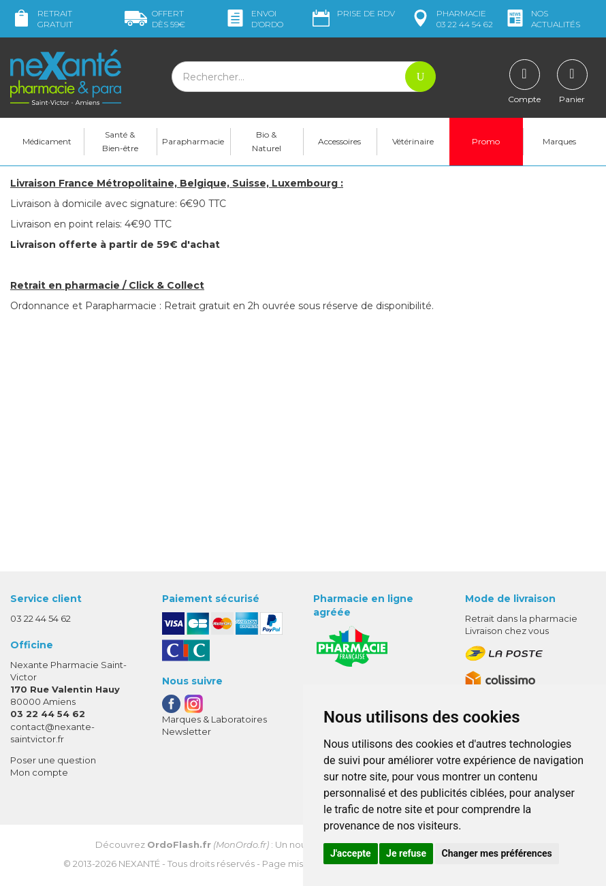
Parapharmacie (193, 143)
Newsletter (186, 734)
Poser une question (53, 762)
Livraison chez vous (507, 633)
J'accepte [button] (350, 853)
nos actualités (542, 18)
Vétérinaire (413, 143)
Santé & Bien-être (120, 143)
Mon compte (39, 775)
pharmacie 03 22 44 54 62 (451, 18)
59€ (155, 18)
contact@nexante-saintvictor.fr (52, 734)
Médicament (46, 143)
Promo (486, 143)
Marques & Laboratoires (214, 721)
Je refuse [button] (406, 853)
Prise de (352, 13)
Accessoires (339, 143)
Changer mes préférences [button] (497, 853)
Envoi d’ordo (253, 18)
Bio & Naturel (266, 143)
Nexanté (139, 866)
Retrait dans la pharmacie (521, 620)
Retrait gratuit (41, 18)
